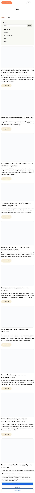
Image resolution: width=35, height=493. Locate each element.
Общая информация (7, 35)
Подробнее (6, 85)
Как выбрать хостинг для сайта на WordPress (17, 118)
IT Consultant (6, 2)
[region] (17, 482)
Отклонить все (17, 490)
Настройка (17, 487)
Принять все (17, 483)
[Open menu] (32, 3)
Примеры (5, 38)
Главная (3, 17)
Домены (5, 41)
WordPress (5, 32)
